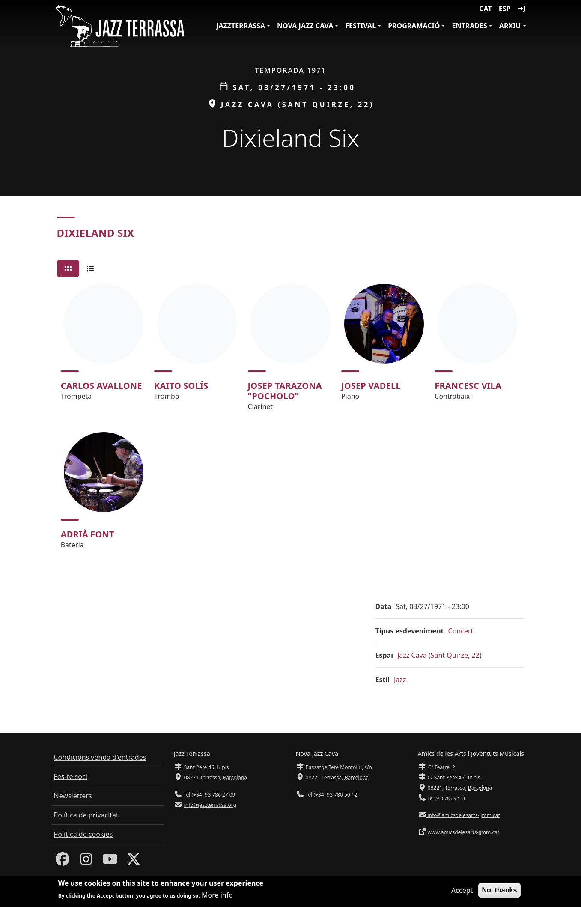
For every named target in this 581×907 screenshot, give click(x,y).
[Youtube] (110, 861)
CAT (485, 8)
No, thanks (499, 890)
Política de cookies (83, 834)
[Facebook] (62, 861)
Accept (462, 890)
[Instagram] (86, 861)
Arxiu (510, 25)
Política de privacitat (86, 815)
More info (217, 895)
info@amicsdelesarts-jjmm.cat (463, 815)
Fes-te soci (70, 776)
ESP (505, 8)
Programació (414, 25)
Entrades (469, 25)
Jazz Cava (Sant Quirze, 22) (439, 655)
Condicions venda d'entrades (100, 757)
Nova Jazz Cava (305, 25)
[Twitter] (133, 861)
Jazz (400, 679)
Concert (461, 630)
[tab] (68, 268)
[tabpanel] (290, 420)
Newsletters (73, 795)
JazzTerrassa (240, 25)
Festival (360, 25)
